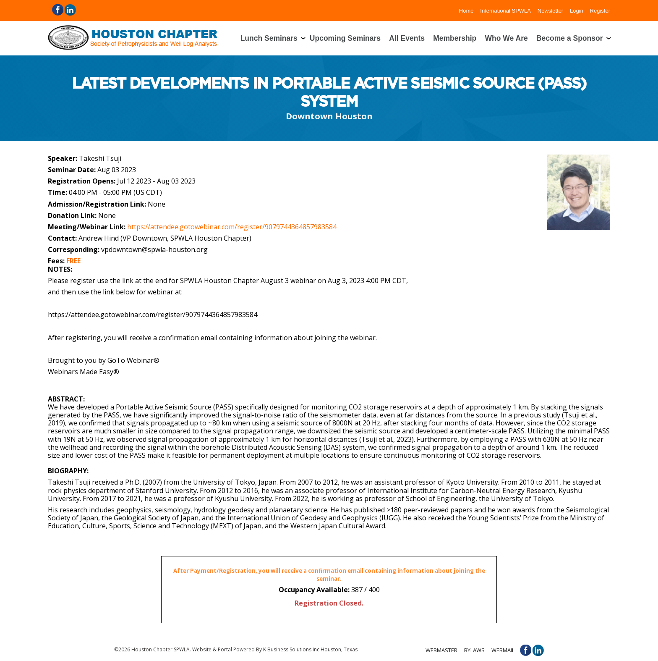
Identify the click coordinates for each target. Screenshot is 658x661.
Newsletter (550, 10)
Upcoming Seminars (345, 38)
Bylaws (474, 650)
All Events (407, 38)
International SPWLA (505, 10)
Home (466, 10)
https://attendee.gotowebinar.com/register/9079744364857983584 (232, 226)
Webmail (502, 650)
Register (600, 10)
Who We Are (506, 38)
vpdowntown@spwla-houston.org (154, 249)
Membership (454, 38)
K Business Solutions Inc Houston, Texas (310, 649)
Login (576, 10)
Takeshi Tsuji (100, 158)
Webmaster (441, 650)
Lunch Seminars (269, 38)
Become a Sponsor (569, 38)
